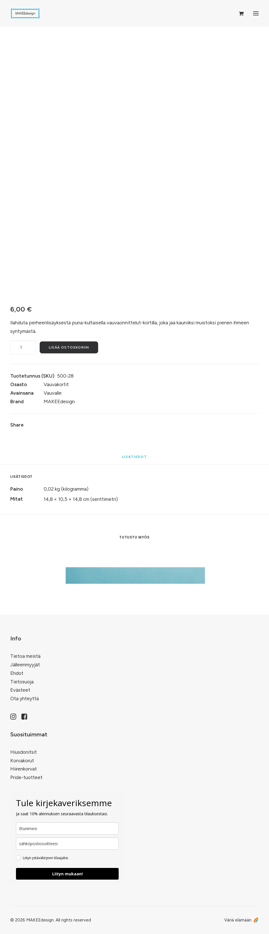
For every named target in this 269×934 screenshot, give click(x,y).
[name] (67, 828)
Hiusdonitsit (23, 752)
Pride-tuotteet (26, 777)
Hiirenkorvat (23, 769)
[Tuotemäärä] (23, 347)
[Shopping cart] (239, 13)
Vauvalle (53, 393)
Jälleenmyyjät (25, 664)
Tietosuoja (22, 682)
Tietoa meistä (25, 656)
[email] (67, 843)
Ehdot (16, 673)
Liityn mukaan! (67, 873)
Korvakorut (22, 760)
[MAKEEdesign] (25, 13)
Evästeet (20, 690)
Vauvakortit (56, 384)
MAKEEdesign (59, 401)
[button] (256, 13)
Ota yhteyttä (24, 698)
